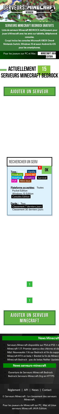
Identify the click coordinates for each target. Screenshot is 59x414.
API (26, 389)
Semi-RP (30, 174)
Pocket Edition (19, 190)
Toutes (40, 187)
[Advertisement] (29, 125)
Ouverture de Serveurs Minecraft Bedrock (30, 372)
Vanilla (31, 171)
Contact (46, 389)
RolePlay (16, 177)
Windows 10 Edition (22, 193)
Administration (4, 332)
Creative (29, 177)
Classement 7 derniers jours (27, 206)
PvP (14, 180)
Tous (21, 171)
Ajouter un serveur (29, 91)
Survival (42, 177)
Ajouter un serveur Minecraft (29, 317)
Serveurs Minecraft (15, 396)
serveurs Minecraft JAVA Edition (29, 408)
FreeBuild (17, 174)
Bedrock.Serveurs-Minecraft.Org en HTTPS (31, 376)
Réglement (14, 389)
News (35, 389)
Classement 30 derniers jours (27, 209)
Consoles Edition (21, 196)
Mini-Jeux (25, 180)
